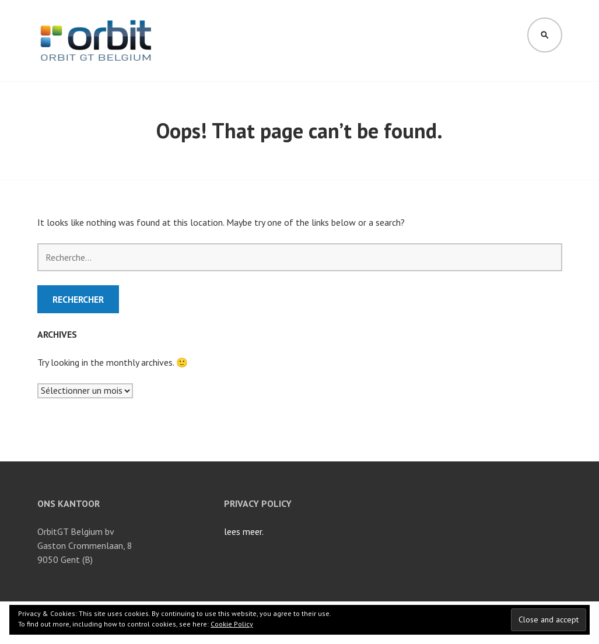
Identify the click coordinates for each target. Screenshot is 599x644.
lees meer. (244, 531)
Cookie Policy (232, 624)
